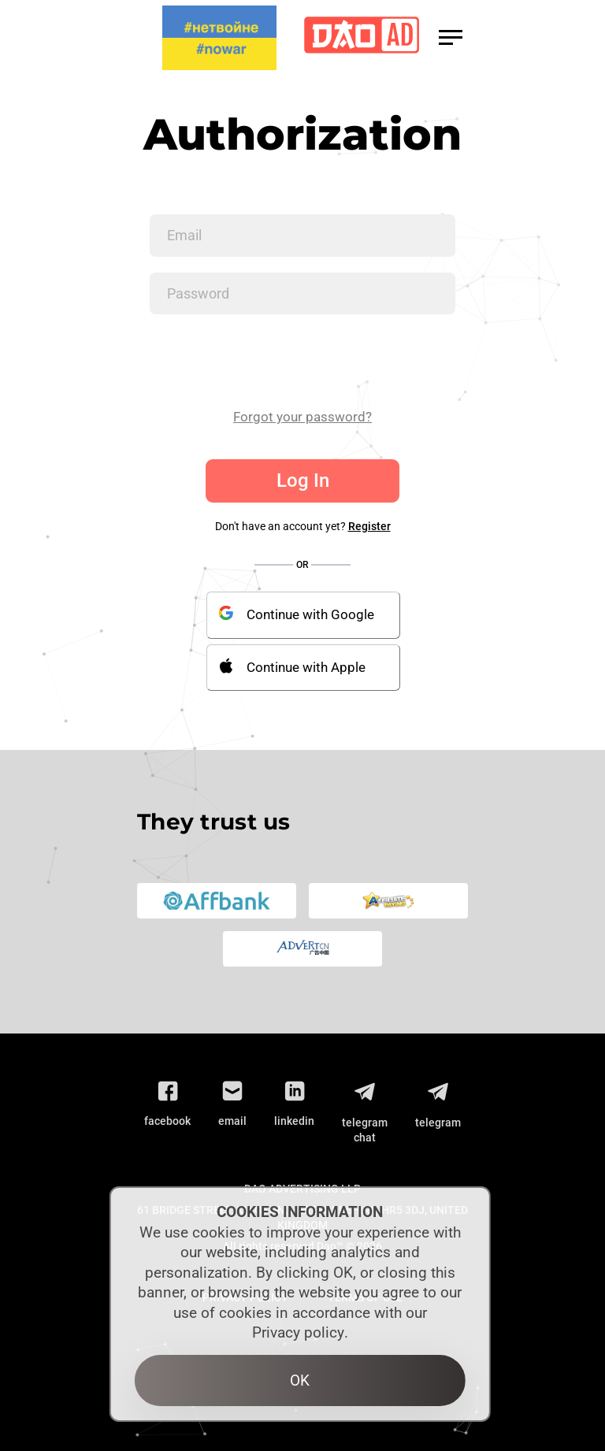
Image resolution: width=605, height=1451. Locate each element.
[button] (450, 37)
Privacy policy (298, 1332)
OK (300, 1380)
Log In (303, 480)
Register (369, 526)
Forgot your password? (302, 417)
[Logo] (361, 38)
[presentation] (269, 361)
